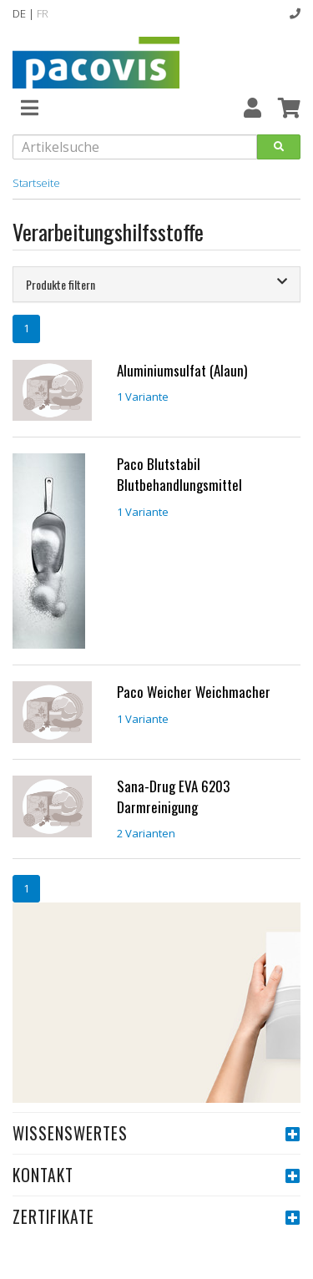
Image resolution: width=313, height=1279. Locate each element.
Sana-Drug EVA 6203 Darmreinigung (173, 796)
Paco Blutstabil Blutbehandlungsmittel (179, 474)
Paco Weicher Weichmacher (193, 691)
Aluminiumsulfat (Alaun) (182, 370)
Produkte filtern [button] (156, 284)
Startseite (36, 182)
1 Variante (143, 396)
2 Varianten (146, 833)
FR (42, 13)
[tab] (156, 284)
